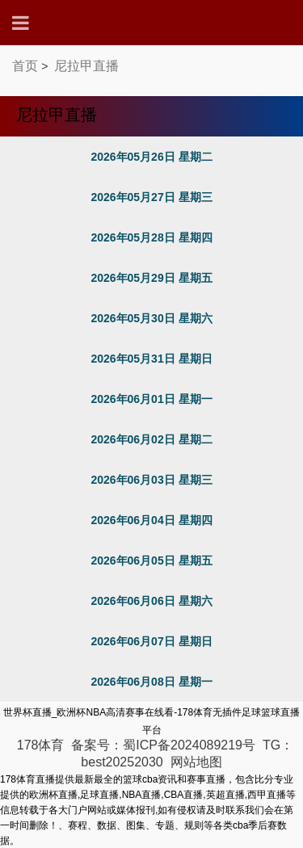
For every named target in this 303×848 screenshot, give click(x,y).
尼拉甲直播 (86, 66)
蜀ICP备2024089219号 (191, 745)
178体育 (41, 745)
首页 (25, 66)
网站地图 (196, 762)
